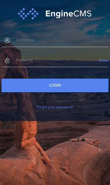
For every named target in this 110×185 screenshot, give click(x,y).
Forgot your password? (55, 107)
